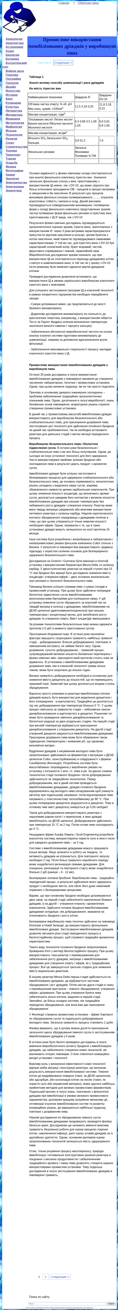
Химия (10, 174)
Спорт (10, 142)
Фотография (14, 170)
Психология (14, 134)
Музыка (11, 130)
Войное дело (15, 71)
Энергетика (14, 190)
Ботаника (12, 58)
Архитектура (15, 43)
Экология (12, 178)
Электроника (15, 186)
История (12, 94)
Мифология (14, 126)
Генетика (12, 74)
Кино (9, 98)
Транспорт (13, 154)
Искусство (13, 90)
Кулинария (13, 102)
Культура (12, 106)
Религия (11, 138)
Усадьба (12, 162)
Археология (14, 38)
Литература (14, 110)
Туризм (11, 158)
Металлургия (15, 122)
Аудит (10, 51)
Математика (14, 114)
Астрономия (14, 46)
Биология (12, 54)
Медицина (13, 118)
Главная (63, 2)
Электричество (16, 182)
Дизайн (11, 86)
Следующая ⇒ (63, 62)
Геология (12, 82)
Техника (11, 150)
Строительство (17, 146)
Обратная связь (88, 2)
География (13, 78)
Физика (11, 166)
